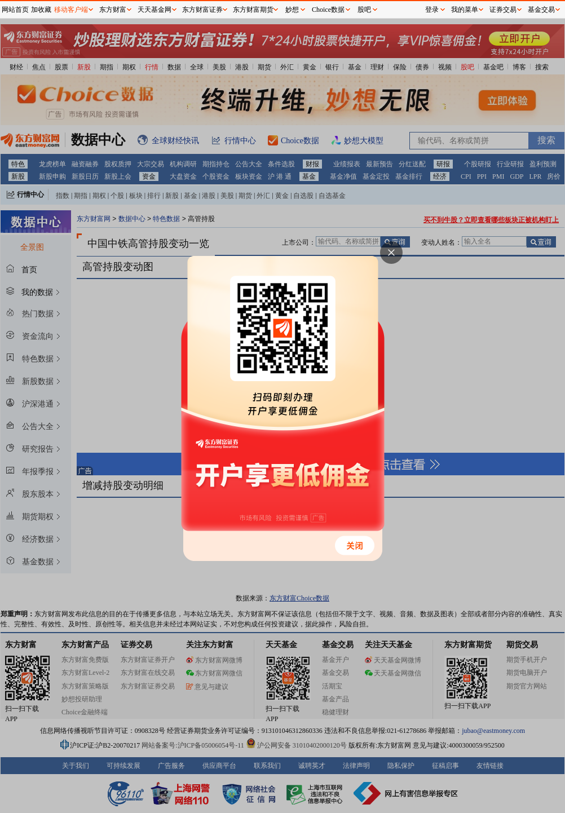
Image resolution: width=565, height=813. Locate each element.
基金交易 (541, 10)
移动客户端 (71, 10)
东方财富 (112, 10)
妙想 (292, 10)
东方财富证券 (202, 10)
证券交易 (503, 10)
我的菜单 (464, 10)
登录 (432, 10)
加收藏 (41, 10)
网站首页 (15, 10)
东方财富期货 (253, 10)
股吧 (364, 10)
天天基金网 (154, 10)
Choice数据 (328, 10)
